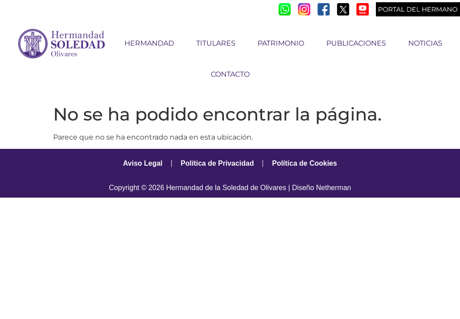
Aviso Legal (142, 163)
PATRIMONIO (283, 43)
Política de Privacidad (217, 163)
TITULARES (218, 43)
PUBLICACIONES (358, 43)
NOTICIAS (425, 43)
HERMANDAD (151, 43)
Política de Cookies (304, 163)
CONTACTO (230, 74)
